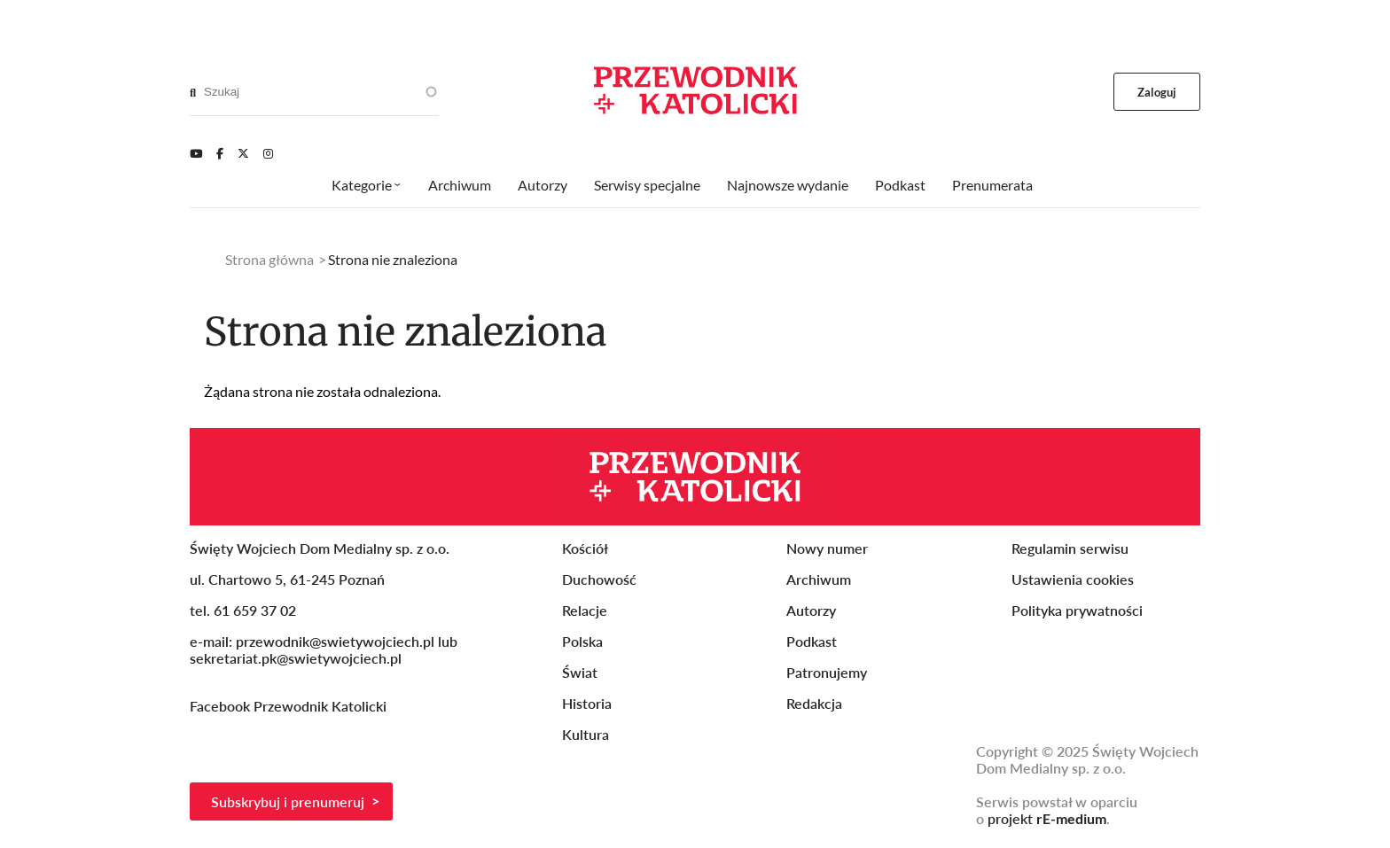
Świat (579, 672)
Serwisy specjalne (647, 184)
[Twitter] (243, 153)
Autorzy (542, 184)
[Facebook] (219, 153)
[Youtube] (196, 153)
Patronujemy (826, 672)
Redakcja (814, 703)
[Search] (193, 92)
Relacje (584, 610)
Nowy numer (827, 548)
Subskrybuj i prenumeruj (287, 801)
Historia (587, 703)
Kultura (585, 734)
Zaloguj (1157, 92)
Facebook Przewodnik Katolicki (290, 705)
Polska (582, 641)
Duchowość (599, 579)
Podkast (900, 184)
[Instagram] (268, 153)
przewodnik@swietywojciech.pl (335, 641)
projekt (1047, 818)
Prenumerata (992, 184)
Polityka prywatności (1077, 610)
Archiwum (459, 184)
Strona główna (269, 259)
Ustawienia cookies (1072, 579)
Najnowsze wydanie (787, 184)
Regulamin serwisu (1069, 548)
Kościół (585, 548)
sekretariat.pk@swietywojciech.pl (296, 658)
